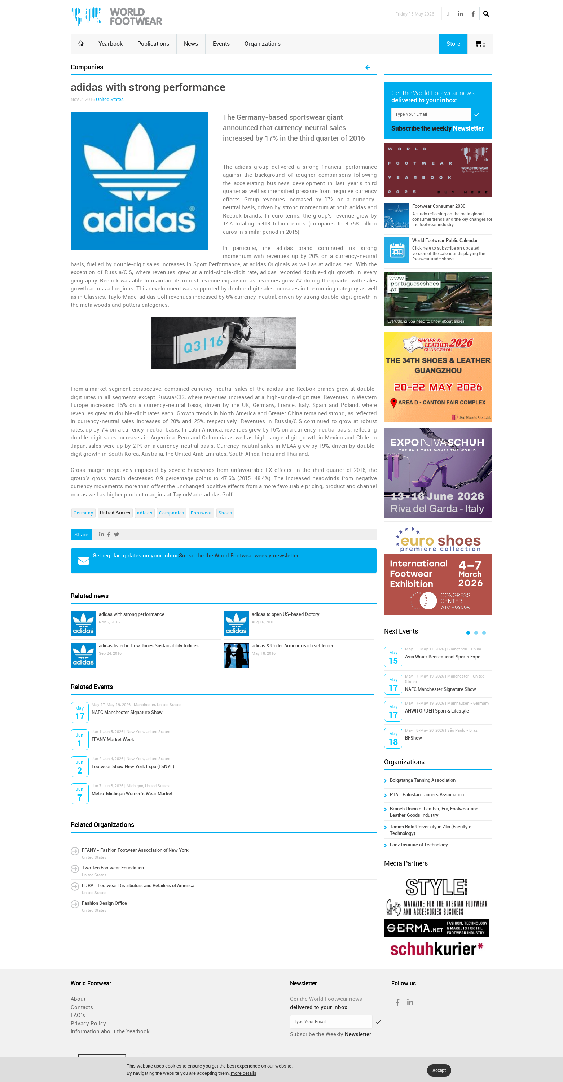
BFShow (413, 738)
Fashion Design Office (104, 903)
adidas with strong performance (131, 614)
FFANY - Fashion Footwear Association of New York (135, 850)
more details (243, 1073)
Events (221, 43)
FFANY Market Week (113, 739)
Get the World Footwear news (326, 999)
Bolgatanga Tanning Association (423, 780)
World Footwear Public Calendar (445, 240)
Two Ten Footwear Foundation (113, 868)
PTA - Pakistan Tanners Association (427, 794)
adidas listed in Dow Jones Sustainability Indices (149, 645)
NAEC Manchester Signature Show (127, 712)
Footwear (201, 513)
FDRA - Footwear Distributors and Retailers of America (138, 885)
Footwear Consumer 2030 (438, 206)
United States (110, 99)
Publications (153, 43)
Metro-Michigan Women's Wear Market (132, 793)
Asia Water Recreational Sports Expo (442, 657)
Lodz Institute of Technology (419, 844)
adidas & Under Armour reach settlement (294, 645)
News (191, 43)
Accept (439, 1070)
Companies (171, 513)
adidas (145, 513)
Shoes (225, 513)
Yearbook (110, 43)
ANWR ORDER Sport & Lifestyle (437, 711)
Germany (83, 513)
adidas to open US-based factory (286, 614)
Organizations (263, 43)
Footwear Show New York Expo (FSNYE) (133, 766)
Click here (421, 248)
